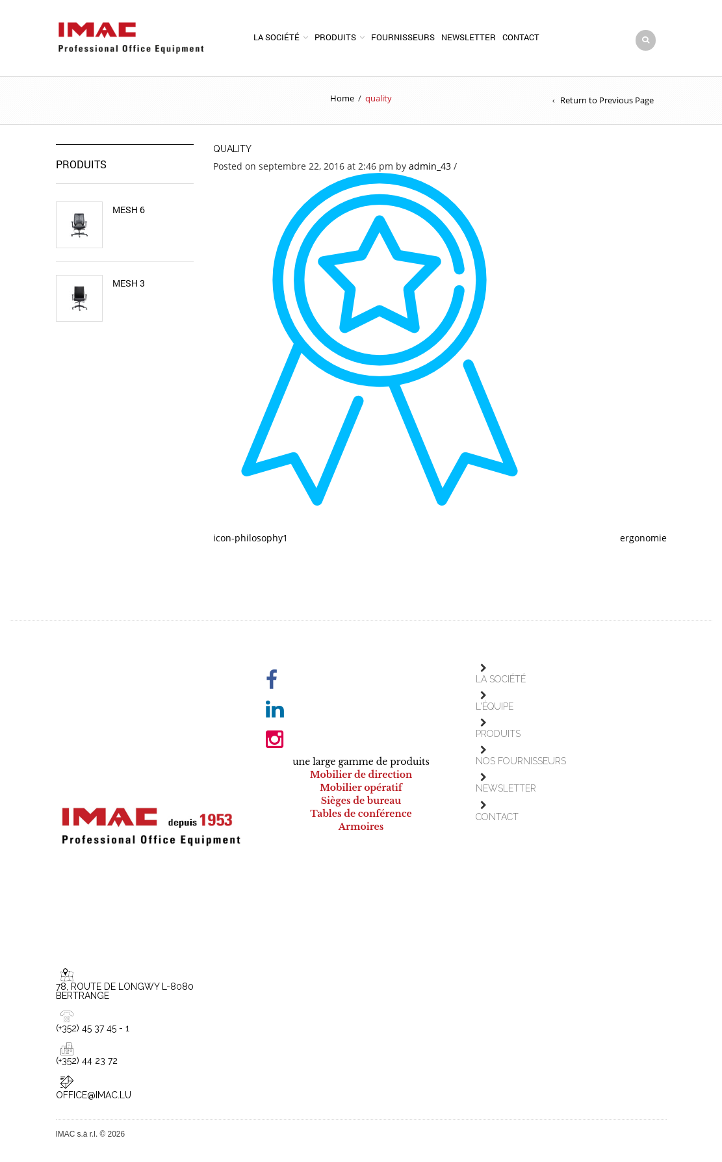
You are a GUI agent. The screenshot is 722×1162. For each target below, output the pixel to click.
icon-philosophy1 (250, 538)
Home (342, 98)
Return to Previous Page (607, 100)
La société (276, 37)
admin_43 (430, 166)
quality (232, 149)
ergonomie (643, 538)
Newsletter (468, 37)
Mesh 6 (128, 210)
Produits (335, 37)
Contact (520, 37)
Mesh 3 (128, 283)
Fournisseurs (403, 37)
